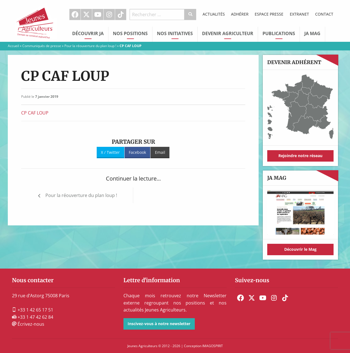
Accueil (13, 45)
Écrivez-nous (28, 324)
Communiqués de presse (41, 45)
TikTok (120, 14)
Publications (278, 33)
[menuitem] (75, 14)
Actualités (214, 14)
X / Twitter (110, 152)
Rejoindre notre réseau (300, 155)
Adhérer (240, 14)
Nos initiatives (175, 33)
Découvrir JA (88, 33)
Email (160, 152)
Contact (324, 14)
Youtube (97, 14)
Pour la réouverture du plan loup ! (90, 45)
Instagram (109, 14)
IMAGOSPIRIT (212, 346)
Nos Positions (130, 33)
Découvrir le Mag (300, 249)
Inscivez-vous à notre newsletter (159, 323)
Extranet (299, 14)
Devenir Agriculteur (227, 33)
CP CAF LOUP (34, 113)
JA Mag (312, 33)
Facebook (75, 14)
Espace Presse (269, 14)
